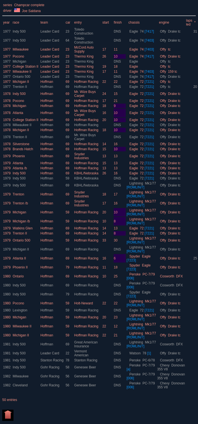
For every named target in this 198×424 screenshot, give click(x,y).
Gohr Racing (50, 367)
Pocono (18, 56)
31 (195, 31)
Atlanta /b (20, 168)
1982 (7, 367)
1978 (7, 94)
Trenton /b (20, 203)
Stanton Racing (52, 360)
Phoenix (19, 156)
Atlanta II (19, 258)
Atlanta (18, 113)
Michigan (19, 61)
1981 (7, 344)
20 (195, 87)
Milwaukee (21, 49)
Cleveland (20, 385)
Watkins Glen (23, 228)
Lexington (20, 310)
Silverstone (21, 144)
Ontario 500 (21, 77)
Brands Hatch (23, 149)
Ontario (18, 276)
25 (195, 258)
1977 (7, 31)
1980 (7, 276)
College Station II (25, 67)
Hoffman (47, 82)
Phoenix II (20, 267)
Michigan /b (21, 221)
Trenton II (20, 87)
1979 (7, 156)
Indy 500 (19, 31)
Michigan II (21, 82)
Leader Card (50, 31)
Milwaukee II (22, 72)
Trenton (18, 194)
